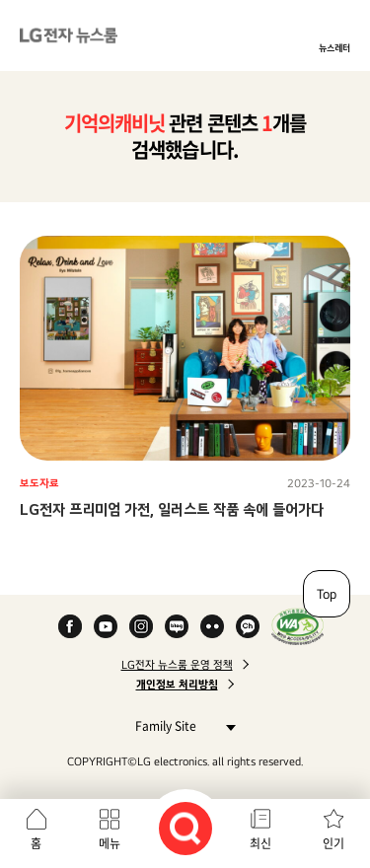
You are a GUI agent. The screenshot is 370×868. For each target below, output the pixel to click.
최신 (260, 843)
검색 (185, 828)
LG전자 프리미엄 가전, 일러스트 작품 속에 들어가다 (172, 509)
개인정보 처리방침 (177, 684)
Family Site (180, 725)
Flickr (212, 626)
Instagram (141, 626)
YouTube (105, 626)
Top (326, 594)
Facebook (70, 626)
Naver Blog (176, 626)
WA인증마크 (297, 626)
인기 (333, 843)
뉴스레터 (334, 47)
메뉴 (109, 843)
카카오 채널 (247, 626)
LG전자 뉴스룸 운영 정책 (177, 665)
